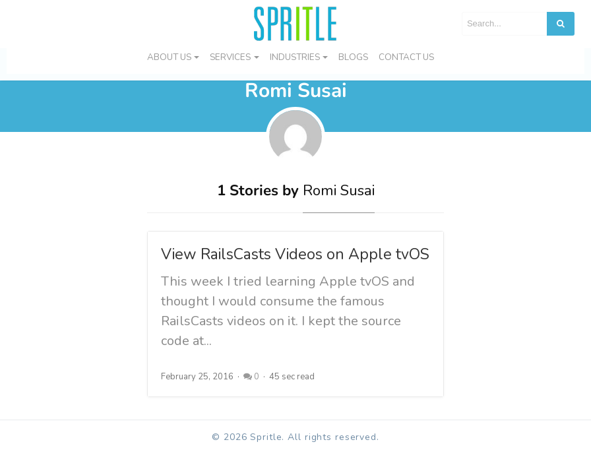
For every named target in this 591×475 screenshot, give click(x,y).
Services (230, 57)
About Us (169, 57)
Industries (295, 57)
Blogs (353, 57)
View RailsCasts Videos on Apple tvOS (295, 254)
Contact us (406, 57)
